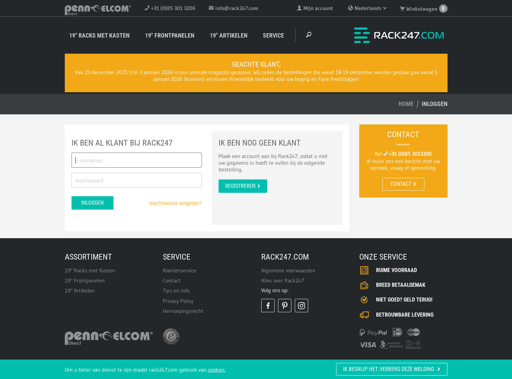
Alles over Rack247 (282, 280)
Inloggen (92, 203)
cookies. (217, 369)
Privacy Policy (178, 300)
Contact (403, 184)
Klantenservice (179, 270)
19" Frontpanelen (169, 35)
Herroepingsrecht (183, 311)
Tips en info (176, 290)
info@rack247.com (234, 8)
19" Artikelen (228, 35)
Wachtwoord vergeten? (175, 203)
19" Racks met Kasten (99, 35)
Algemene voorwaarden (288, 270)
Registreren (243, 186)
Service (273, 35)
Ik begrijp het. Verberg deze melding (391, 369)
